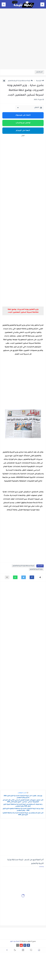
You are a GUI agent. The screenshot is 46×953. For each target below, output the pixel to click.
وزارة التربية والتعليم (36, 569)
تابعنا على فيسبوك (23, 115)
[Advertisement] (23, 44)
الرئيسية (40, 81)
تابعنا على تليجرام (23, 131)
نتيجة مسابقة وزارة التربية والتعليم (20, 81)
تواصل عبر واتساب (23, 123)
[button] (32, 577)
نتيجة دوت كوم (15, 941)
